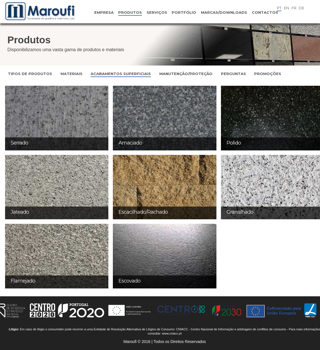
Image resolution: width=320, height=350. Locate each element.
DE (301, 8)
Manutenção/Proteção (185, 73)
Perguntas (233, 73)
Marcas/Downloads (224, 12)
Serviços (157, 12)
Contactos (265, 12)
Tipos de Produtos (30, 73)
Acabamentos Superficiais (121, 73)
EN (286, 8)
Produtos (130, 12)
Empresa (104, 12)
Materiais (71, 73)
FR (294, 8)
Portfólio (184, 12)
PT (279, 8)
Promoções (267, 73)
